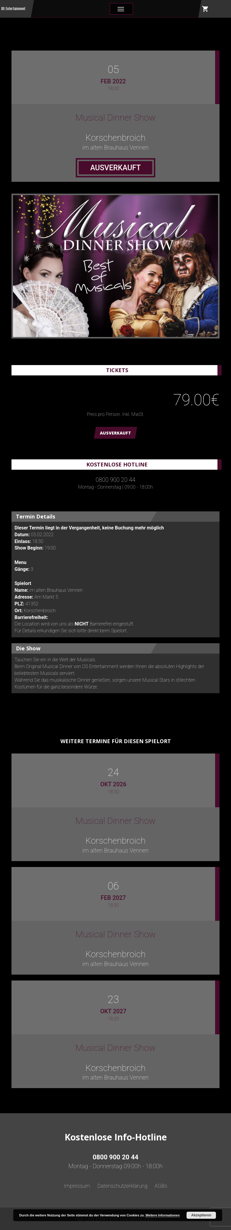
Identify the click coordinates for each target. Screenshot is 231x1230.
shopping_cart (205, 8)
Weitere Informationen (163, 1215)
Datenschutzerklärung (122, 1186)
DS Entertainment (13, 9)
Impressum (77, 1186)
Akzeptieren (201, 1215)
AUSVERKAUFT (115, 433)
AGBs (161, 1186)
